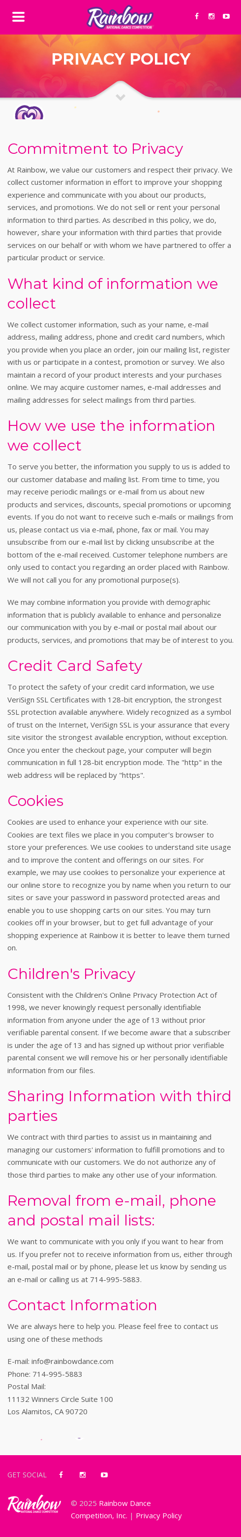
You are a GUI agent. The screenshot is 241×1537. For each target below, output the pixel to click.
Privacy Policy (159, 1515)
